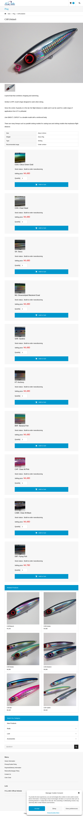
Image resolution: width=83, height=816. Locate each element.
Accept (37, 808)
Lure (8, 734)
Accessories (11, 739)
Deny (54, 808)
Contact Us (8, 774)
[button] (79, 793)
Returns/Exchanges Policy (12, 771)
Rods (9, 728)
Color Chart (8, 777)
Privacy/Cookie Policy (53, 812)
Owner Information (10, 761)
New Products (11, 723)
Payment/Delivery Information (13, 767)
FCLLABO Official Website (13, 791)
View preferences (72, 808)
